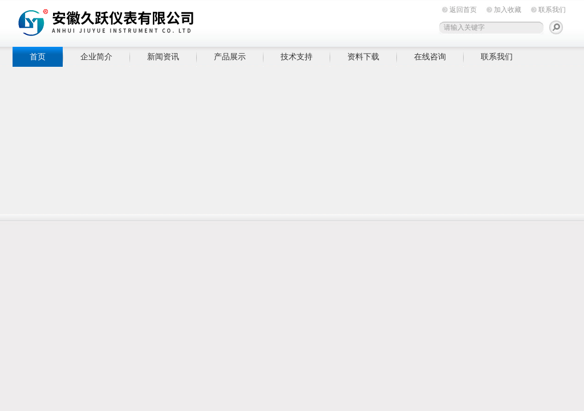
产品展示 (230, 56)
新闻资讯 (163, 56)
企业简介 (96, 56)
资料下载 (363, 56)
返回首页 (463, 10)
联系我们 (552, 10)
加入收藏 (507, 10)
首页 (38, 56)
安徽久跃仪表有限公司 (189, 21)
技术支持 (297, 56)
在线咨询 (430, 56)
